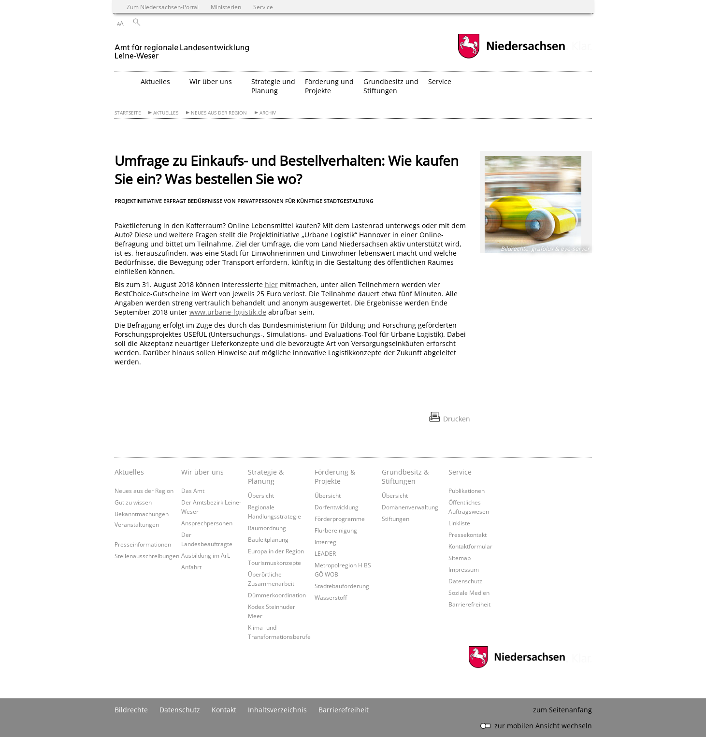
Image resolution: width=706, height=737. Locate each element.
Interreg (325, 542)
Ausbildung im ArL (205, 555)
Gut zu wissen (133, 502)
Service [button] (439, 81)
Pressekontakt (467, 534)
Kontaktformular (470, 546)
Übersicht (261, 495)
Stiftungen (395, 518)
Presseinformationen (143, 544)
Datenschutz (465, 581)
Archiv (267, 113)
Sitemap (459, 558)
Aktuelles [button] (155, 81)
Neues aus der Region (219, 113)
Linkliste (459, 523)
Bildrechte (131, 709)
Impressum (463, 569)
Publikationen (466, 490)
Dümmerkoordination (277, 595)
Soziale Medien (469, 592)
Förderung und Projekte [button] (329, 86)
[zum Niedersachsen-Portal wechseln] (511, 57)
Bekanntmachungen (142, 514)
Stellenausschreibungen (147, 556)
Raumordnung (267, 528)
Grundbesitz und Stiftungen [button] (390, 86)
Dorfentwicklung (337, 507)
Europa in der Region (276, 551)
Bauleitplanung (268, 539)
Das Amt (192, 490)
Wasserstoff (331, 597)
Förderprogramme (340, 518)
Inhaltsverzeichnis (277, 709)
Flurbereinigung (336, 530)
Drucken (456, 418)
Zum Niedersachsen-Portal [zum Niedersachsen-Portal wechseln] (163, 7)
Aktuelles (165, 113)
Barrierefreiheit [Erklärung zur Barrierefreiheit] (343, 709)
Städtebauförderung (342, 586)
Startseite (128, 113)
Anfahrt (191, 567)
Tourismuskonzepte (274, 562)
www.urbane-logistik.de (227, 312)
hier (271, 284)
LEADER (325, 553)
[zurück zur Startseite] (182, 47)
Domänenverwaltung (410, 507)
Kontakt (224, 709)
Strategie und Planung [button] (273, 86)
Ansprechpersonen (206, 523)
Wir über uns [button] (210, 81)
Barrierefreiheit (469, 604)
